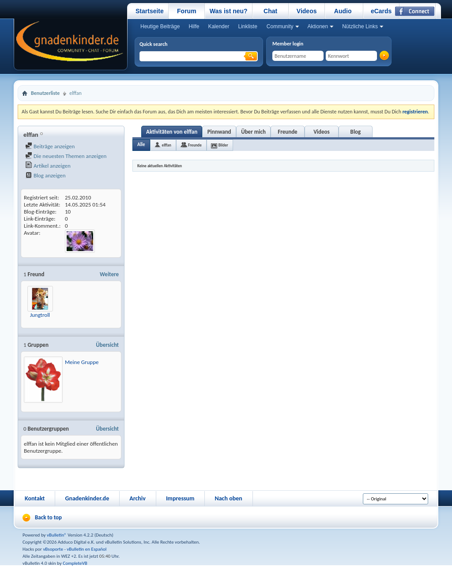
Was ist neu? (229, 11)
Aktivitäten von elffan (171, 131)
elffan (166, 145)
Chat (270, 11)
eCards (381, 11)
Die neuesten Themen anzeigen (65, 156)
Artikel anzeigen (48, 165)
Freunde (287, 131)
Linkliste (247, 26)
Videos (307, 11)
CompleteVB (75, 563)
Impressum (180, 498)
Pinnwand (219, 131)
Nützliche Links (360, 26)
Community (280, 26)
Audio (343, 11)
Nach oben (228, 498)
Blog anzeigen (45, 175)
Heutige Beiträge (160, 26)
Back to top (48, 517)
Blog (355, 131)
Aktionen (318, 26)
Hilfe (193, 26)
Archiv (137, 498)
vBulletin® (57, 535)
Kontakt (35, 498)
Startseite (150, 11)
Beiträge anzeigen (50, 146)
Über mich (253, 131)
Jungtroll (40, 315)
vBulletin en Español (86, 549)
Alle (141, 144)
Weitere (109, 274)
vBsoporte (53, 549)
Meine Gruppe (82, 362)
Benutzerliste (45, 93)
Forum (186, 11)
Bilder (223, 145)
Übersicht (107, 345)
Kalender (218, 26)
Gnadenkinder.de (87, 498)
